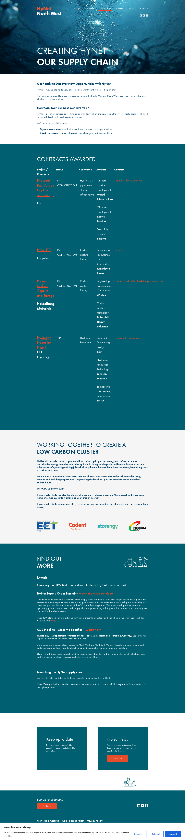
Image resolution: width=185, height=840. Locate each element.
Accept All (173, 834)
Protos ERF (44, 249)
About (77, 8)
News (132, 8)
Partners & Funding (48, 821)
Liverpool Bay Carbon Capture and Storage (45, 187)
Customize (138, 834)
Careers (120, 8)
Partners (89, 8)
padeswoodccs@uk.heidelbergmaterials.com (139, 281)
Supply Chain (105, 8)
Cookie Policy (76, 821)
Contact (143, 8)
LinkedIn (117, 758)
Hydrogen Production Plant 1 (44, 342)
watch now (93, 630)
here (53, 620)
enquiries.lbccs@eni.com (129, 180)
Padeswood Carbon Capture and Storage (45, 288)
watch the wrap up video (96, 593)
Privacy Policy (95, 821)
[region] (92, 831)
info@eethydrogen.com (128, 338)
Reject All (156, 834)
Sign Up (47, 806)
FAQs (64, 821)
